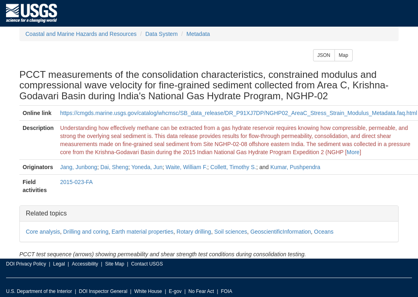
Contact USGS (147, 264)
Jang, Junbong (78, 167)
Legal (59, 264)
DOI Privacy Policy (26, 264)
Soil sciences (230, 231)
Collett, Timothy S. (233, 167)
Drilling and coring (86, 231)
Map (343, 55)
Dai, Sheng (114, 167)
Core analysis (43, 231)
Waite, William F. (186, 167)
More (353, 152)
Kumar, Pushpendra (295, 167)
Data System (161, 34)
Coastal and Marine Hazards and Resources (80, 34)
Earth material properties (142, 231)
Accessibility (85, 264)
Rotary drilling (194, 231)
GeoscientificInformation (280, 231)
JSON (324, 55)
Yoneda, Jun (146, 167)
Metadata (198, 34)
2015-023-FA (76, 182)
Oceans (323, 231)
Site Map (114, 264)
